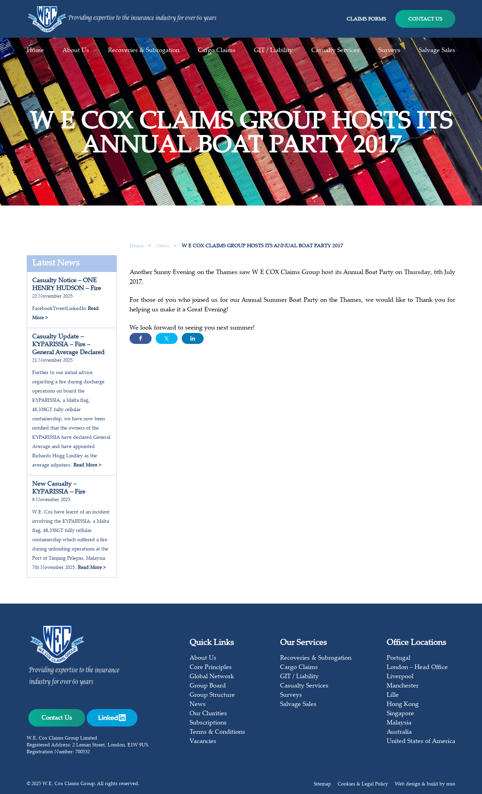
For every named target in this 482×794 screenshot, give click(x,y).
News (163, 246)
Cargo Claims (217, 51)
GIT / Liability (273, 51)
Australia (399, 732)
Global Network (212, 677)
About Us (75, 51)
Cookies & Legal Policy (363, 784)
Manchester (403, 686)
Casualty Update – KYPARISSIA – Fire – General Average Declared (68, 345)
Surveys (389, 51)
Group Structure (212, 695)
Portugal (398, 658)
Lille (393, 695)
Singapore (400, 714)
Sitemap (322, 784)
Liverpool (400, 677)
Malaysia (399, 723)
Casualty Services (335, 51)
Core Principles (211, 668)
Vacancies (203, 742)
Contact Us (425, 19)
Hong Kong (403, 705)
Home (35, 51)
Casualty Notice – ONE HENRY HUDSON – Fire (66, 285)
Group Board (208, 686)
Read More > (87, 465)
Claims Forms (366, 19)
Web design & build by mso (425, 784)
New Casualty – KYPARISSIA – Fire (58, 488)
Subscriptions (208, 723)
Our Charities (208, 714)
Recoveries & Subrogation (143, 51)
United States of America (421, 742)
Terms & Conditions (217, 732)
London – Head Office (417, 668)
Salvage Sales (437, 51)
